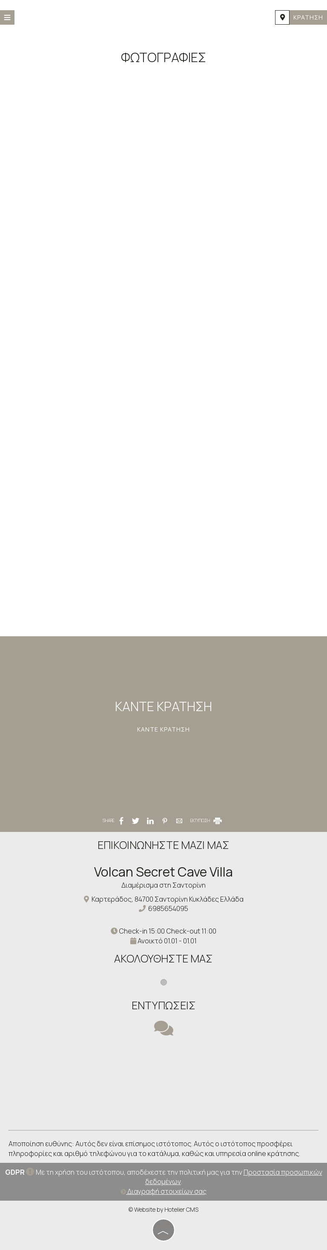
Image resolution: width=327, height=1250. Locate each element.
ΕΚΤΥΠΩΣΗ (206, 820)
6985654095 (168, 908)
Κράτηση (308, 17)
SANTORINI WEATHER (163, 1090)
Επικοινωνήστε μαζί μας (163, 844)
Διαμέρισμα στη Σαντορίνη (163, 885)
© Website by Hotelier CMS (163, 1209)
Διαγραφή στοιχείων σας (163, 1191)
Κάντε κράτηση (163, 729)
